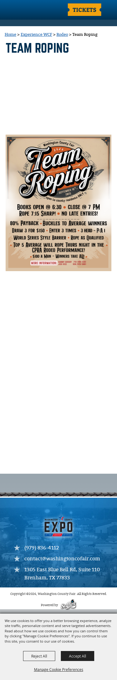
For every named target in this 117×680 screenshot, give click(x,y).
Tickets (84, 9)
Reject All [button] (39, 656)
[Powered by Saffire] (68, 605)
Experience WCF (36, 34)
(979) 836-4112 (41, 548)
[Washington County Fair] (29, 10)
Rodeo (62, 34)
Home (10, 34)
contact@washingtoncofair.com (62, 559)
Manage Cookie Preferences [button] (58, 669)
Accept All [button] (77, 656)
